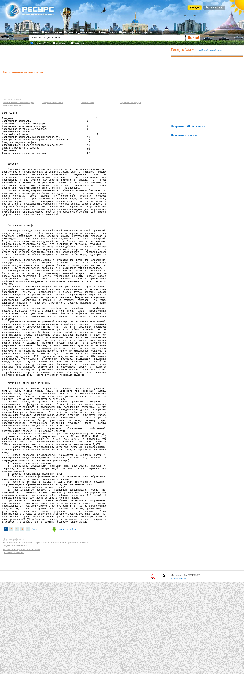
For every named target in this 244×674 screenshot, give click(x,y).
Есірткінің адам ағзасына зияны (22, 640)
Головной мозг (87, 102)
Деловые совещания (13, 644)
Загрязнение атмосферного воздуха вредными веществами (18, 103)
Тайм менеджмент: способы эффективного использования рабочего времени (45, 633)
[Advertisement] (85, 57)
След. (35, 617)
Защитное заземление (15, 636)
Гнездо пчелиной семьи (52, 102)
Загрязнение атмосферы (130, 102)
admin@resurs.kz (179, 670)
